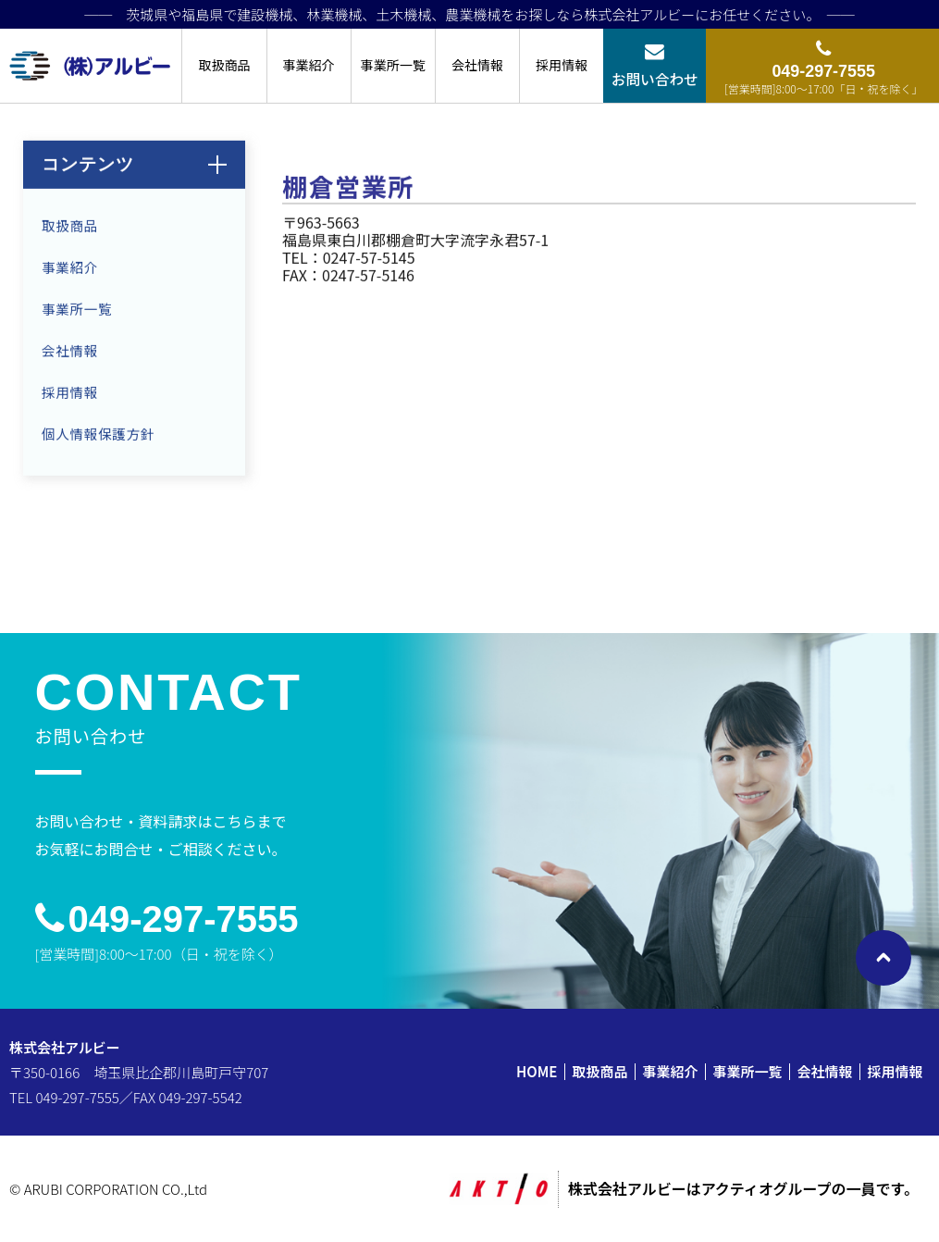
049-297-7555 (183, 919)
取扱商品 (224, 65)
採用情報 (561, 65)
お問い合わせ (655, 79)
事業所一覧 (393, 65)
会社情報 (477, 65)
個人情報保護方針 (98, 437)
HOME (536, 1071)
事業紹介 (309, 65)
